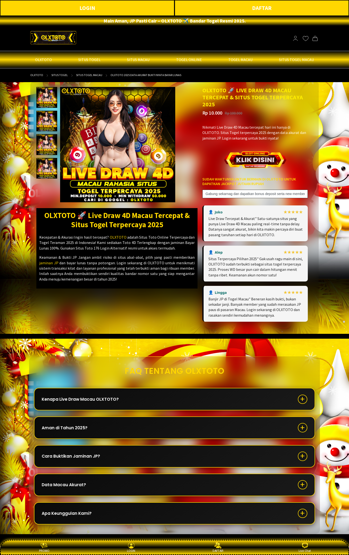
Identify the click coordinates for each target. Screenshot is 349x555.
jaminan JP (48, 262)
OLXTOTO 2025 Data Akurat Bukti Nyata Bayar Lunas (146, 75)
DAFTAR (262, 7)
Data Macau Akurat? (66, 491)
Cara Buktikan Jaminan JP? (74, 461)
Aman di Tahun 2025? (67, 430)
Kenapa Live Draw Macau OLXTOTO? (83, 400)
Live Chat (305, 547)
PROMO (44, 547)
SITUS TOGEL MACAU (89, 75)
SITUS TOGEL (59, 75)
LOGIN (87, 7)
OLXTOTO (36, 75)
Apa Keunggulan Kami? (69, 521)
